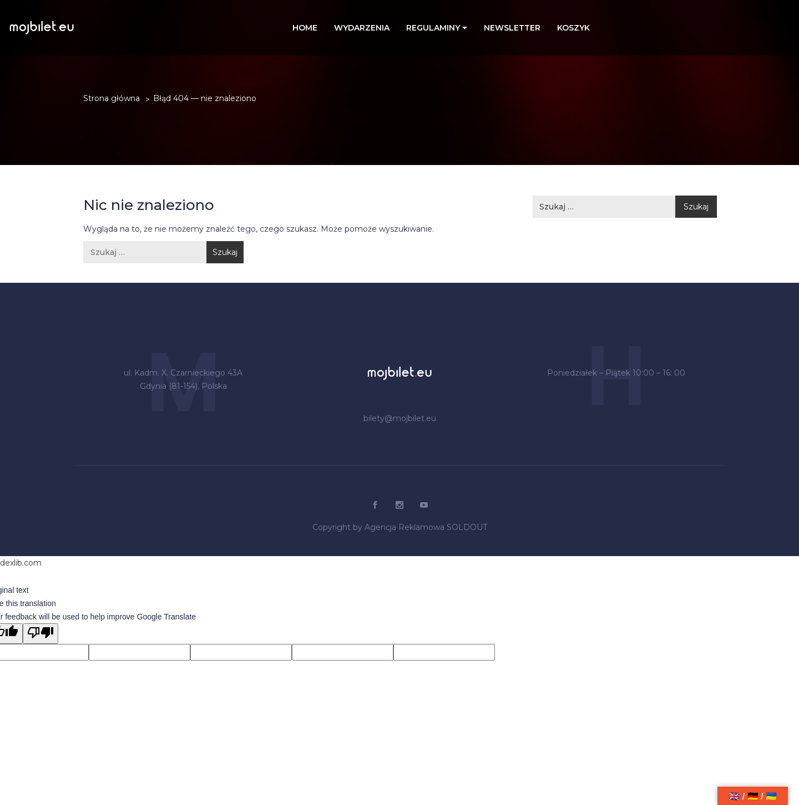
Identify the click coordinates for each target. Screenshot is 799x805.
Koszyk (573, 28)
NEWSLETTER (512, 28)
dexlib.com (21, 563)
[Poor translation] (40, 633)
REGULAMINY (436, 28)
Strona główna (111, 98)
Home (304, 28)
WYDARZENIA (362, 28)
